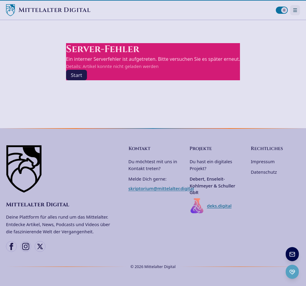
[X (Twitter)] (40, 246)
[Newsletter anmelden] (292, 254)
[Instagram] (25, 246)
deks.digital (210, 205)
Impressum (263, 161)
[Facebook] (11, 246)
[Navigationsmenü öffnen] (295, 10)
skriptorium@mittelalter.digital (161, 188)
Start (76, 75)
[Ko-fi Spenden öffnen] (292, 272)
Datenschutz (264, 172)
